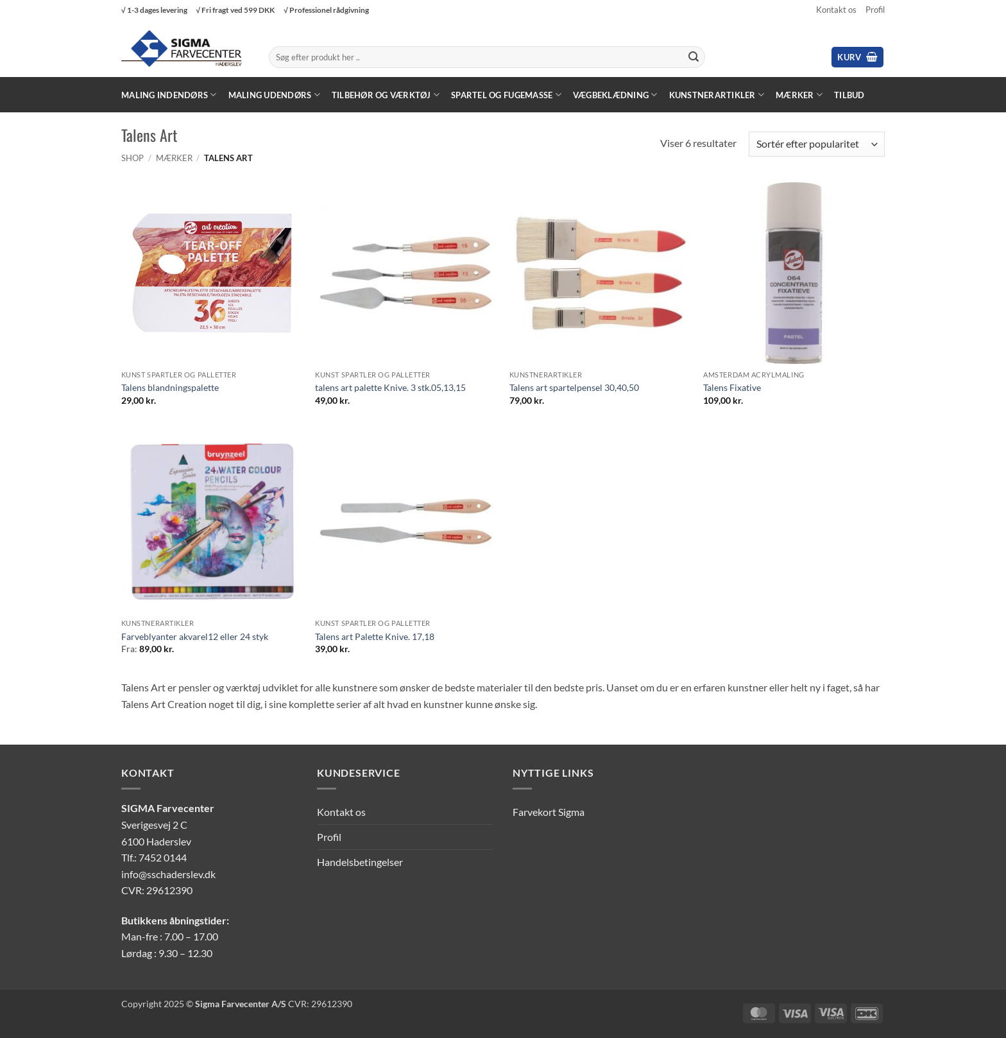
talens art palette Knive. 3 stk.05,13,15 (390, 387)
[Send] (693, 57)
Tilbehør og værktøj (385, 95)
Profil (875, 9)
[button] (857, 57)
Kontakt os (836, 9)
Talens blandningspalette (170, 387)
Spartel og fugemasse (506, 95)
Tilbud (849, 95)
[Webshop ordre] (817, 144)
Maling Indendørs (169, 95)
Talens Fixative (732, 387)
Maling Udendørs (274, 95)
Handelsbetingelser (360, 862)
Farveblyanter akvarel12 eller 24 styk (194, 636)
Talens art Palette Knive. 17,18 (374, 636)
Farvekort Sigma (548, 812)
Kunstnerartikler (717, 95)
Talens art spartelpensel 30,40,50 (574, 387)
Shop (132, 158)
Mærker (799, 95)
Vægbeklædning (615, 95)
